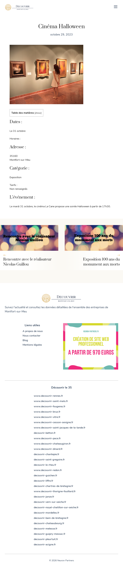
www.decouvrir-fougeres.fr (49, 406)
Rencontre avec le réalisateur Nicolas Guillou (27, 262)
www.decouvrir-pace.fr (47, 438)
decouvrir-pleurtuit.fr (46, 539)
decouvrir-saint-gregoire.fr (49, 459)
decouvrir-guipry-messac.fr (49, 534)
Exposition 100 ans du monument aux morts (101, 262)
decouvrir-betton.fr (45, 433)
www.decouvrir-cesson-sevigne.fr (53, 422)
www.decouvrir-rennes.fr (48, 396)
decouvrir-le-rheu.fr (45, 465)
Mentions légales (32, 345)
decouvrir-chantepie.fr (46, 454)
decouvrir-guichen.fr (45, 475)
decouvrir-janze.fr (44, 496)
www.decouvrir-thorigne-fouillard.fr (55, 491)
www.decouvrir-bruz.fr (47, 412)
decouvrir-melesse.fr (45, 528)
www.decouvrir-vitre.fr (47, 417)
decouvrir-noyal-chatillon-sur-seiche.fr (56, 507)
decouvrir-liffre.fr (43, 481)
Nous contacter (31, 335)
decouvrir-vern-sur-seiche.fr (50, 502)
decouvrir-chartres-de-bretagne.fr (53, 486)
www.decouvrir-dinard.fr (48, 449)
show (38, 112)
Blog (25, 340)
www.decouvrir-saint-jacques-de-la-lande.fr (59, 427)
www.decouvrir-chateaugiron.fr (52, 443)
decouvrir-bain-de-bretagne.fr (51, 518)
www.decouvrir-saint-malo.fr (51, 401)
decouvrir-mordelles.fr (46, 513)
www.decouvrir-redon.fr (48, 470)
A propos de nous (33, 331)
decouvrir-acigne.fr (45, 544)
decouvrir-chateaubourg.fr (49, 523)
